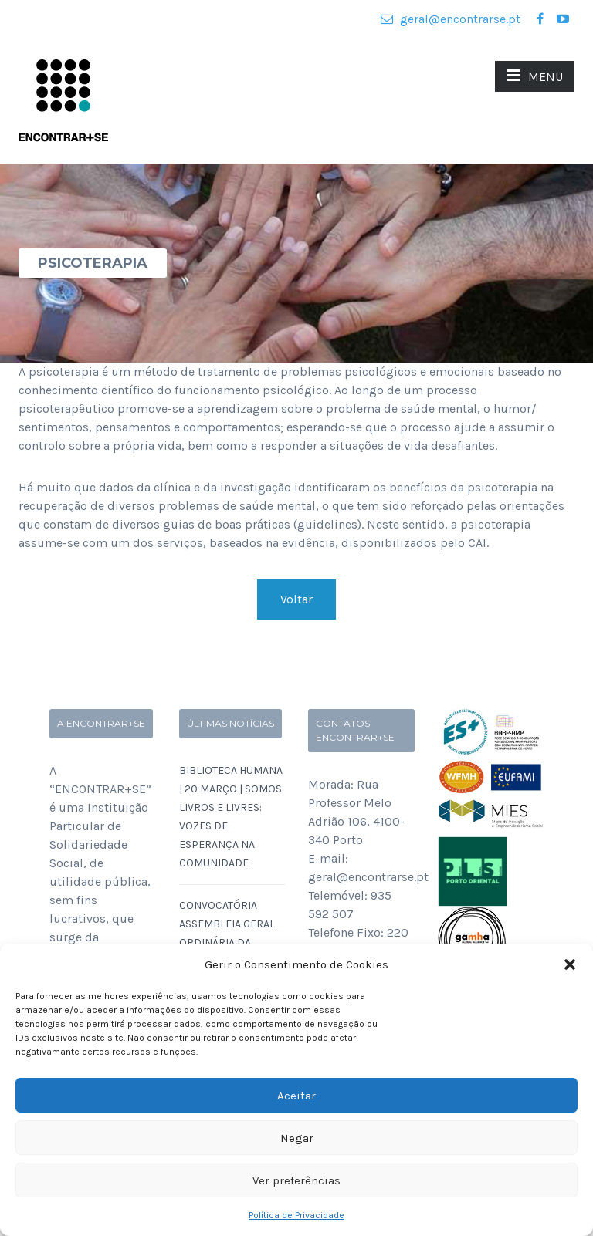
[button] (570, 964)
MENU (535, 75)
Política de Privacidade (296, 1215)
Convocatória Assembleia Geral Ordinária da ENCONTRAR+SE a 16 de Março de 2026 (229, 942)
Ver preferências (296, 1180)
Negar (296, 1138)
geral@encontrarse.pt (450, 19)
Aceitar (296, 1096)
